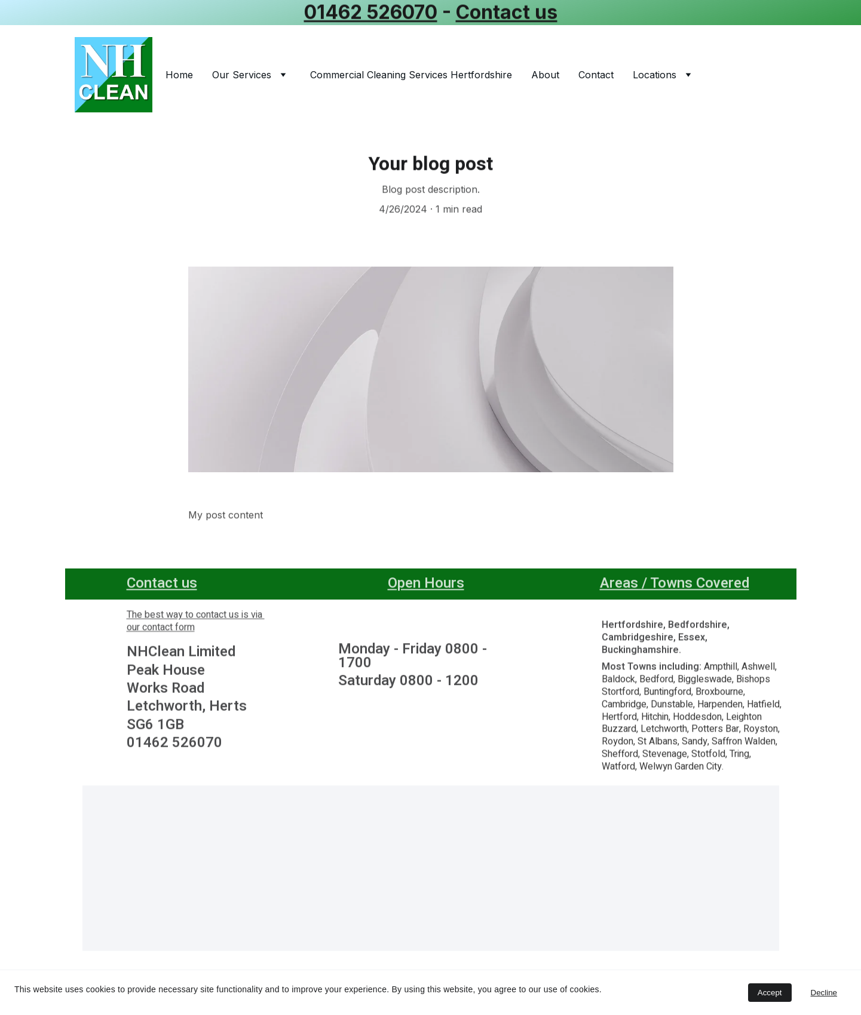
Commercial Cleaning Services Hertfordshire (411, 75)
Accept (770, 992)
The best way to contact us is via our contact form (196, 623)
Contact (596, 75)
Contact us (506, 12)
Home (179, 75)
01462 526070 (370, 12)
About (545, 75)
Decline (824, 992)
